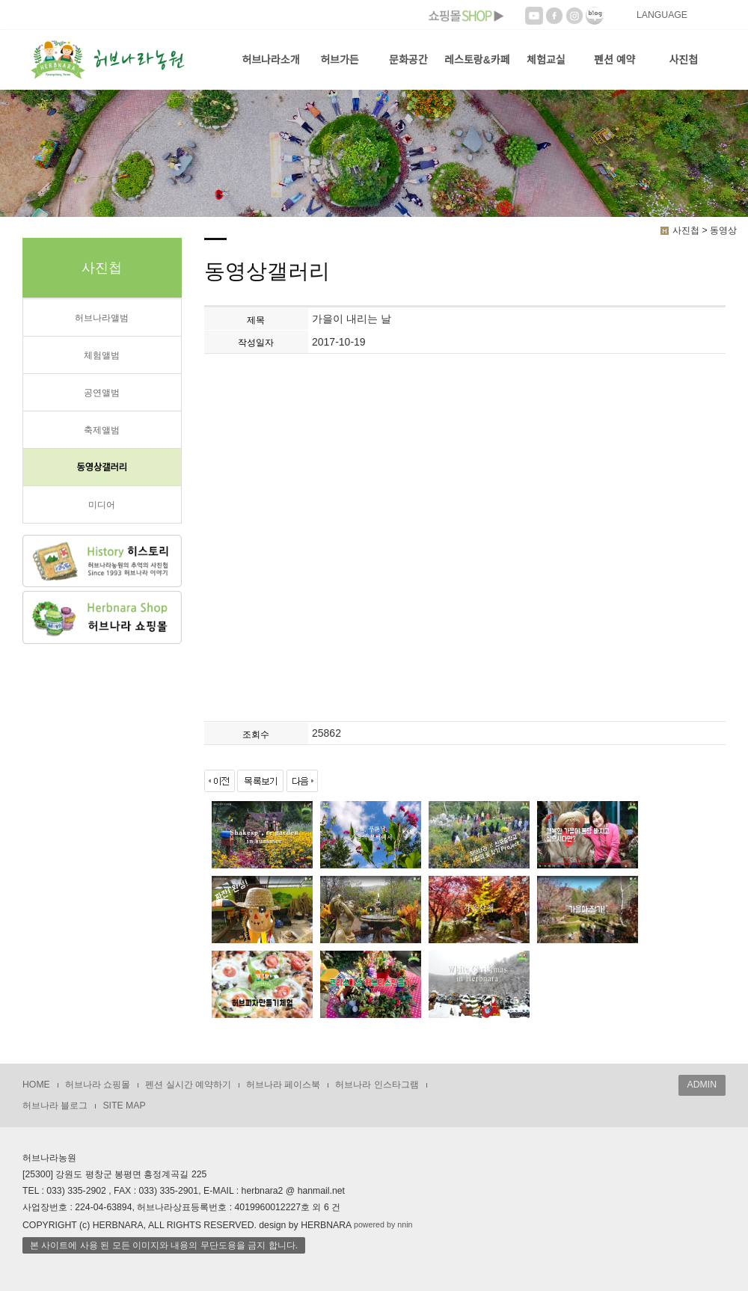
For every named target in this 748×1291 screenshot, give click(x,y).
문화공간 (408, 60)
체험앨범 (102, 355)
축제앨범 (102, 430)
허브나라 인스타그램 (376, 1084)
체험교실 (546, 60)
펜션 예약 (614, 60)
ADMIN (702, 1084)
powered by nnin (383, 1225)
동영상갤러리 (101, 467)
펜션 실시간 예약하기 (188, 1084)
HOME (36, 1084)
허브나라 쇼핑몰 (97, 1084)
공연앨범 (102, 392)
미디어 (101, 505)
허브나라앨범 (102, 318)
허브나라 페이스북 (283, 1084)
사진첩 (683, 60)
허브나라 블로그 (55, 1105)
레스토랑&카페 (476, 60)
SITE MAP (123, 1105)
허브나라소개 (270, 60)
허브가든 (339, 60)
